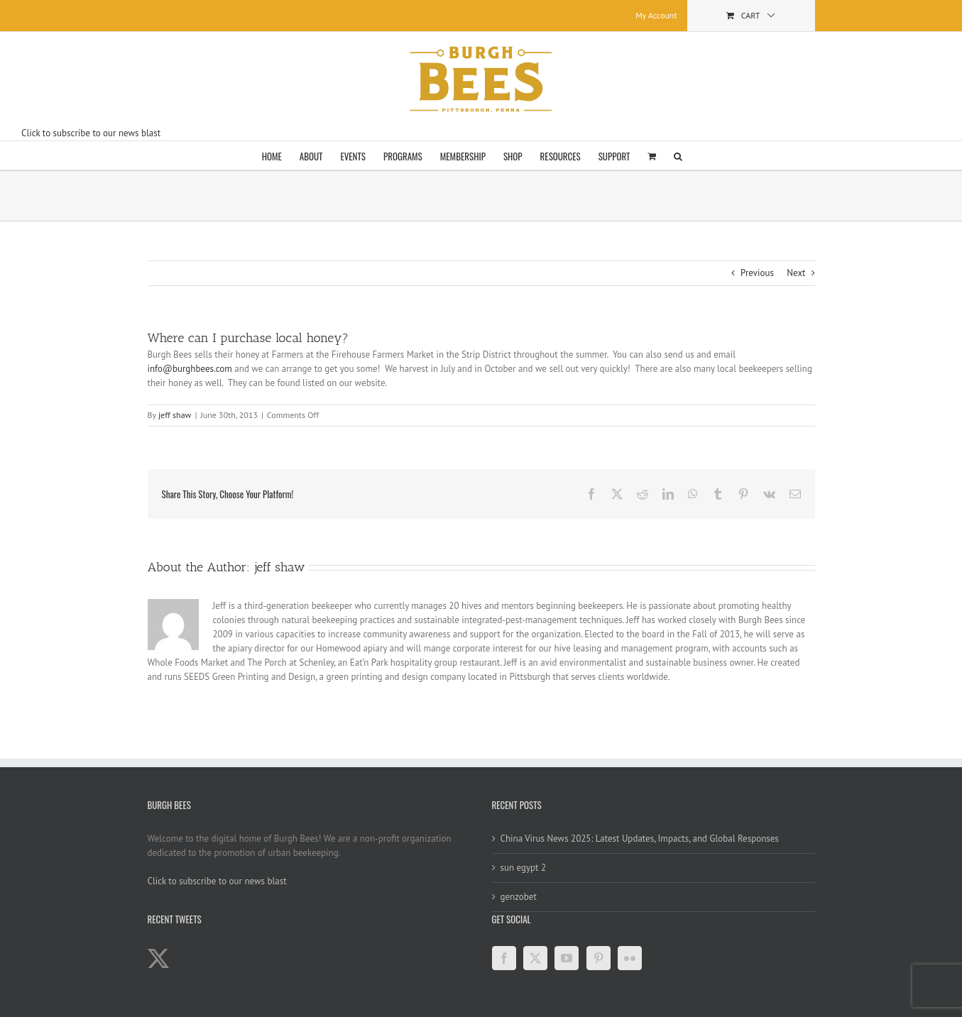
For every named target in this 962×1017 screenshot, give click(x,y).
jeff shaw (175, 414)
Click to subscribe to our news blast (90, 133)
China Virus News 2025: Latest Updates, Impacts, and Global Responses (640, 838)
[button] (678, 155)
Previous (757, 273)
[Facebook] (504, 958)
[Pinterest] (598, 958)
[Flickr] (630, 958)
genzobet (519, 897)
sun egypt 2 (524, 868)
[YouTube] (566, 958)
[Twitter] (535, 958)
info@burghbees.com (190, 369)
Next (796, 273)
